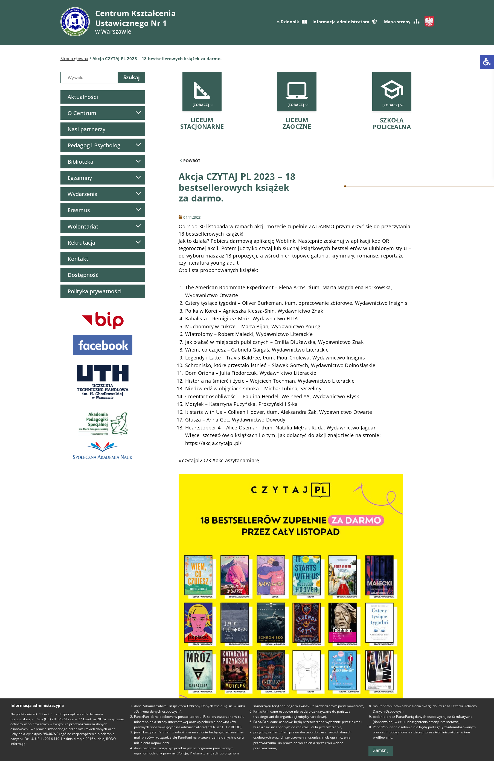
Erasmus (79, 210)
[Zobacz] (203, 105)
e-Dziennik (292, 21)
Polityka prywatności (95, 291)
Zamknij (380, 750)
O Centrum (82, 113)
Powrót (190, 160)
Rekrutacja (81, 242)
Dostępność (83, 275)
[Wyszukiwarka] (89, 77)
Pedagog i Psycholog (94, 145)
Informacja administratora (344, 21)
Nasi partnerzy (86, 129)
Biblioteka (81, 161)
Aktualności (83, 97)
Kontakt (78, 258)
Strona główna (74, 58)
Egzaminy (80, 178)
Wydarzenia (83, 194)
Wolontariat (83, 226)
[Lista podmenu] (138, 112)
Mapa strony (401, 21)
